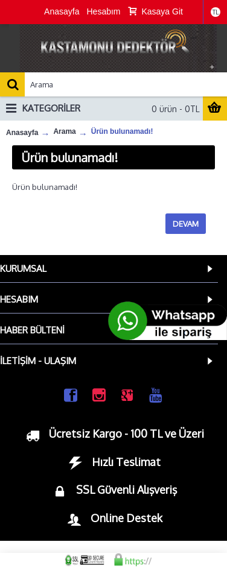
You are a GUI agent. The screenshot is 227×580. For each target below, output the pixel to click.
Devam (186, 224)
